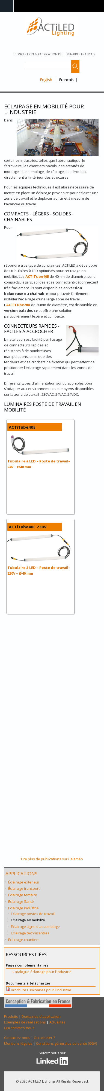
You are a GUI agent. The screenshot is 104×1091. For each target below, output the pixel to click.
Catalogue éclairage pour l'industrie (42, 971)
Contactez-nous (17, 1037)
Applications (21, 873)
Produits (11, 1016)
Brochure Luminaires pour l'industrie (41, 990)
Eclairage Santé (21, 901)
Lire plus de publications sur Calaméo (52, 859)
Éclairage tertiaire (22, 894)
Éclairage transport (24, 888)
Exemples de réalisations (25, 1022)
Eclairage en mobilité (28, 920)
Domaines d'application (41, 1016)
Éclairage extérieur (23, 882)
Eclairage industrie (23, 908)
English (46, 79)
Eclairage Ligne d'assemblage (35, 926)
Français (66, 79)
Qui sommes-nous (19, 1027)
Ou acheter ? (44, 1037)
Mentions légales (18, 1043)
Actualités (57, 1022)
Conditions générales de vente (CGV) (66, 1043)
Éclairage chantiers (24, 939)
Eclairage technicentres (30, 933)
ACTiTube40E (37, 276)
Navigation (7, 6)
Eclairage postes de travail (33, 913)
